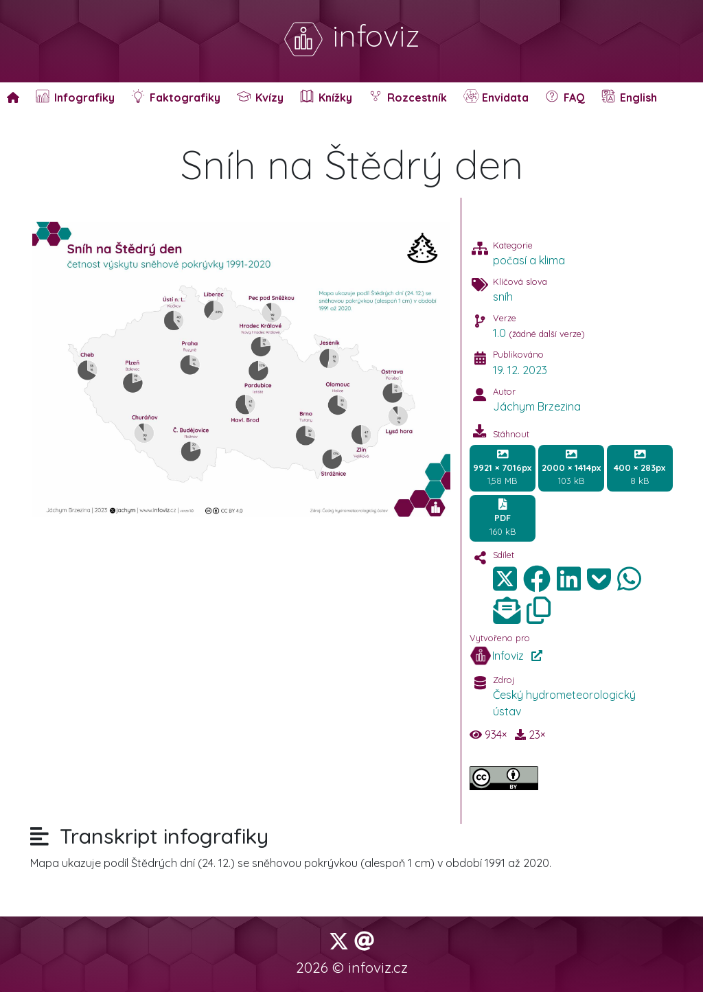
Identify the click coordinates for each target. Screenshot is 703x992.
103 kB (571, 467)
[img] (537, 578)
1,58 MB (502, 467)
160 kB (502, 517)
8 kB (639, 467)
